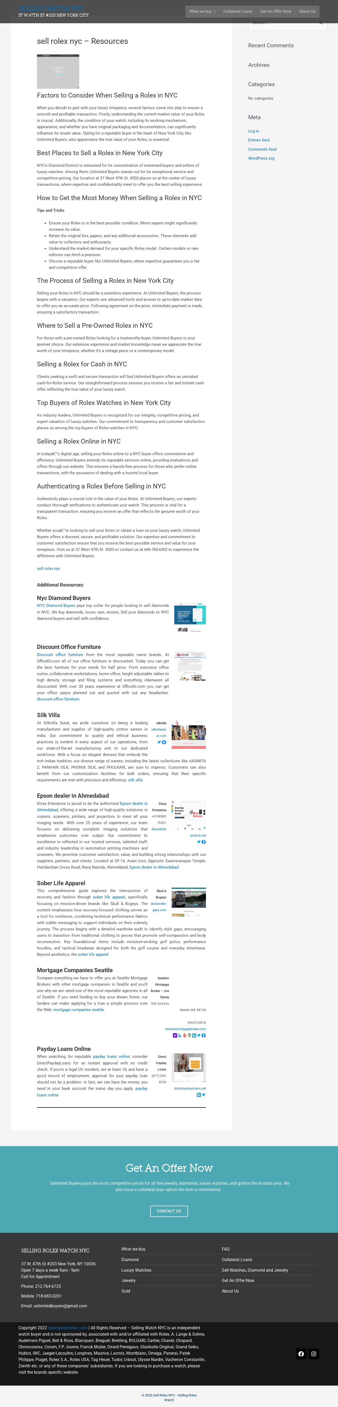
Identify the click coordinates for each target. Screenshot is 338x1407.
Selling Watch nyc (54, 12)
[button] (202, 11)
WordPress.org (261, 158)
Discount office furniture (60, 654)
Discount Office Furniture (69, 647)
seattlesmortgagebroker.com (185, 1027)
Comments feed (262, 149)
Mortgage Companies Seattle (75, 969)
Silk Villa (48, 714)
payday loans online (111, 1055)
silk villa (135, 779)
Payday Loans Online (64, 1047)
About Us (307, 11)
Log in (253, 131)
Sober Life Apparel (61, 882)
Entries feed (258, 140)
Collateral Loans (237, 11)
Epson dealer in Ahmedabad (73, 795)
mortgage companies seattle (78, 1008)
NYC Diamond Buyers (56, 605)
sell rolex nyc (48, 568)
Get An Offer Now (275, 11)
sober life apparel (109, 896)
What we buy (202, 11)
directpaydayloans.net (190, 1087)
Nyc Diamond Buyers (64, 597)
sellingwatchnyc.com (67, 1326)
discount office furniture (58, 698)
